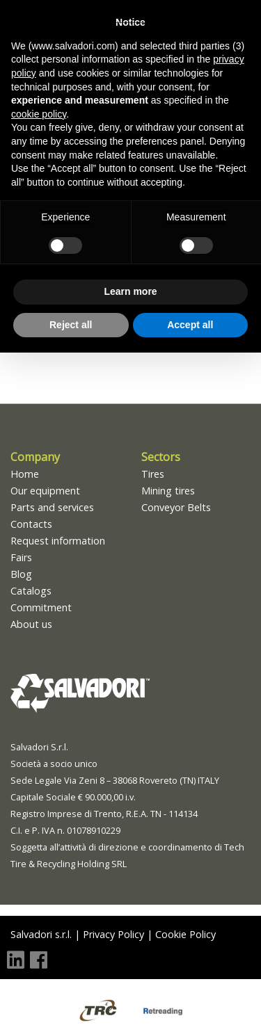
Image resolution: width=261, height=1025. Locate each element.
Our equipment (45, 490)
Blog (21, 574)
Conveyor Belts (176, 507)
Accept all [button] (190, 324)
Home (24, 474)
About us (31, 624)
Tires (152, 474)
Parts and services (52, 507)
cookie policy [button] (38, 114)
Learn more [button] (130, 291)
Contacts (31, 524)
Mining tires (168, 490)
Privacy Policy (113, 934)
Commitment (41, 607)
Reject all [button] (70, 324)
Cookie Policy (185, 934)
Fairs (21, 557)
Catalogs (31, 590)
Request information (57, 540)
